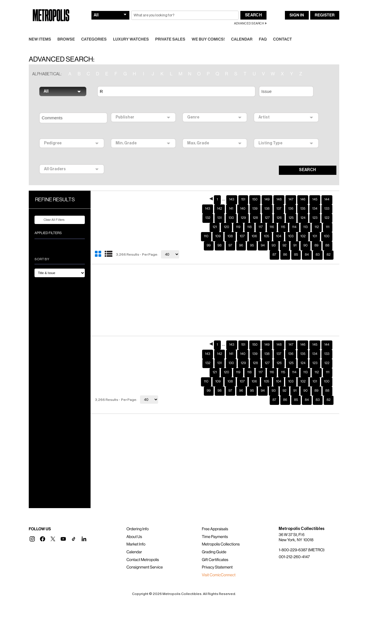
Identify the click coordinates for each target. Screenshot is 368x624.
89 (317, 236)
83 (318, 245)
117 (260, 218)
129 (243, 208)
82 (329, 245)
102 (303, 227)
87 (274, 245)
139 (255, 199)
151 (243, 190)
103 (290, 227)
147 (290, 190)
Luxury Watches (131, 30)
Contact (282, 30)
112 (317, 218)
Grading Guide (214, 543)
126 (279, 208)
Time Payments (215, 528)
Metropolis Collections (221, 535)
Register (325, 6)
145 (314, 190)
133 (326, 199)
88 (327, 236)
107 (242, 227)
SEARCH (307, 161)
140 (242, 199)
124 (302, 208)
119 (238, 218)
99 (209, 236)
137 (279, 199)
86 (285, 245)
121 (214, 218)
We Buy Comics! (208, 30)
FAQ (263, 30)
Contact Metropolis (142, 551)
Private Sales (170, 30)
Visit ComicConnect (218, 566)
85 (296, 245)
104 (278, 227)
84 (307, 245)
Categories (94, 30)
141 (231, 199)
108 (230, 227)
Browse (66, 30)
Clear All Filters (50, 211)
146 (302, 190)
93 (274, 236)
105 (266, 227)
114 (294, 218)
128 (255, 208)
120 (226, 218)
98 (220, 236)
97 (230, 236)
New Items (40, 30)
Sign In (297, 6)
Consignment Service (144, 558)
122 (326, 208)
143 (231, 190)
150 (254, 190)
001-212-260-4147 (294, 548)
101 (315, 227)
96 (241, 236)
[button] (32, 529)
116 (272, 218)
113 (305, 218)
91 (294, 236)
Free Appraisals (215, 520)
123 (314, 208)
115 (283, 218)
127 (267, 208)
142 (219, 199)
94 (263, 236)
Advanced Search (249, 14)
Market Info (135, 535)
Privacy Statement (217, 558)
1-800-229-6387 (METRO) (301, 541)
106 (254, 227)
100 (326, 227)
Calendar (242, 30)
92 (285, 236)
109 (218, 227)
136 (290, 199)
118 (249, 218)
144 (326, 190)
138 (267, 199)
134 (314, 199)
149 (267, 190)
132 (207, 208)
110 (206, 227)
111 (327, 218)
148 (278, 190)
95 (252, 236)
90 (305, 236)
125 (291, 208)
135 (302, 199)
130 (231, 208)
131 (219, 208)
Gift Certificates (215, 551)
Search (253, 6)
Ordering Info (137, 520)
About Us (134, 528)
